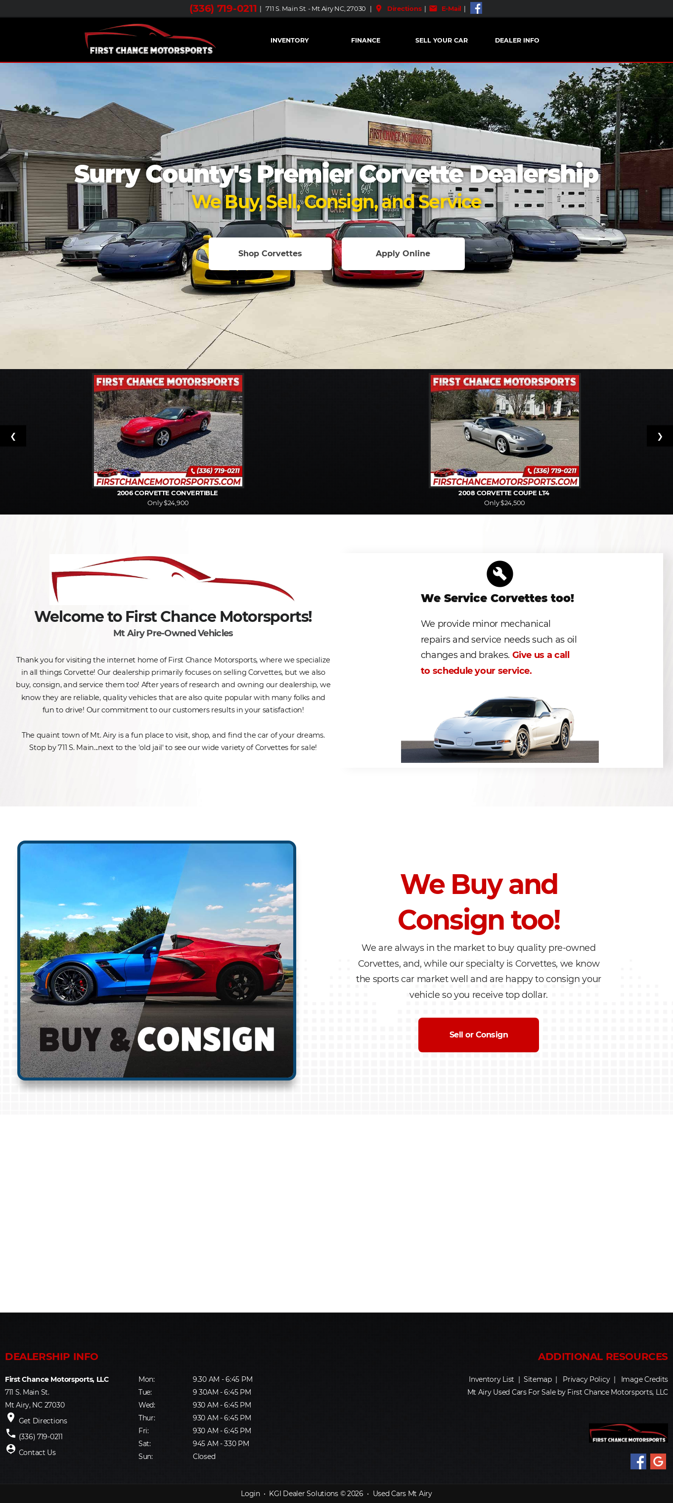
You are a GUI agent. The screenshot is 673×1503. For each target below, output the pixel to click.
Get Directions (43, 1420)
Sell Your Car (441, 40)
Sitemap (538, 1379)
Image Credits (644, 1379)
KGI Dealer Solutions (303, 1493)
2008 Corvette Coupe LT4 (504, 493)
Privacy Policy (586, 1379)
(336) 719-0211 (223, 8)
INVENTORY (289, 40)
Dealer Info (517, 40)
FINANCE (365, 40)
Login (250, 1493)
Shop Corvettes (270, 253)
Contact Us (37, 1452)
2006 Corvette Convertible (168, 493)
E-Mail (445, 8)
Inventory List (491, 1379)
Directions (397, 8)
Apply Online (403, 253)
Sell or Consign (478, 1034)
